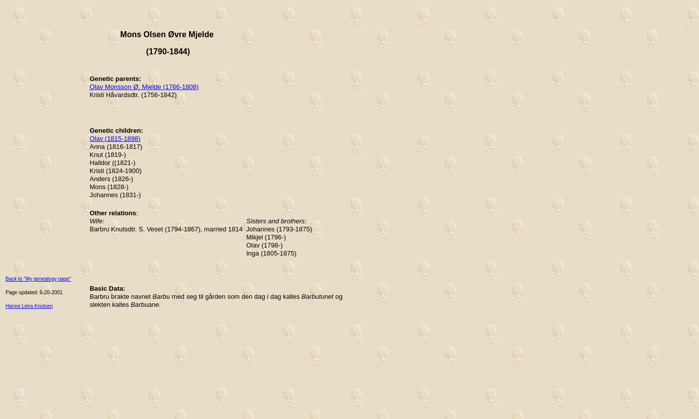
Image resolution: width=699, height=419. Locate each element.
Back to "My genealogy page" (38, 279)
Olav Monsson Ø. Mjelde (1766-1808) (144, 87)
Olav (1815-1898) (115, 138)
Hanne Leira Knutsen (29, 306)
